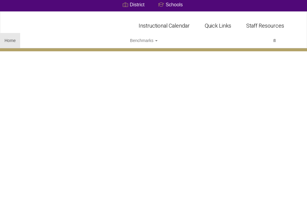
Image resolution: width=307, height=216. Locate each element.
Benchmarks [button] (48, 37)
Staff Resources (265, 23)
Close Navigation (101, 40)
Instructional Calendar (164, 23)
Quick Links (218, 23)
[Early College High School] (153, 15)
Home (19, 37)
